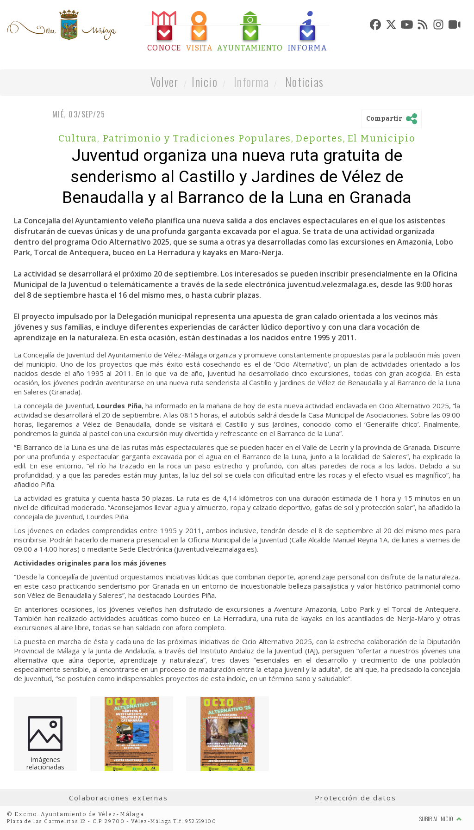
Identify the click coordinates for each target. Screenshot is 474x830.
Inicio (205, 81)
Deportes (320, 138)
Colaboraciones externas (118, 797)
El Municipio (382, 138)
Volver (164, 81)
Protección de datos (355, 797)
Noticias (304, 81)
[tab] (164, 31)
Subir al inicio (440, 819)
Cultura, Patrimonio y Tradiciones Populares (176, 138)
